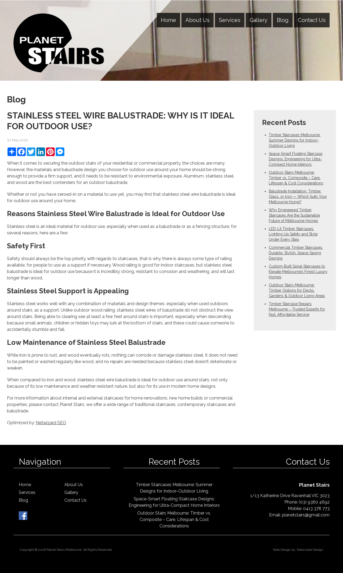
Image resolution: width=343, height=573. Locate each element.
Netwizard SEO (51, 422)
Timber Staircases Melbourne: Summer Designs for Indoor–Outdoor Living (294, 140)
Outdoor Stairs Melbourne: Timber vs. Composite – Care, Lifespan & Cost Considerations (296, 177)
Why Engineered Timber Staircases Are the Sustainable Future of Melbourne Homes (294, 215)
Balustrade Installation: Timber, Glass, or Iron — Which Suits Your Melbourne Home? (298, 196)
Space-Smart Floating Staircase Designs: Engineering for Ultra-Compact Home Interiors (295, 159)
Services (229, 20)
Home (168, 20)
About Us (197, 20)
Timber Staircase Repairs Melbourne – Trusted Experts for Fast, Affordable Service (297, 309)
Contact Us (312, 20)
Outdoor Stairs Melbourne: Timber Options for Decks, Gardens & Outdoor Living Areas (297, 290)
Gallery (258, 20)
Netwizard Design (310, 550)
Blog (283, 20)
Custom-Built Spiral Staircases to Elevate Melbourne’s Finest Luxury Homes (298, 271)
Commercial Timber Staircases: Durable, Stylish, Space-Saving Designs (296, 252)
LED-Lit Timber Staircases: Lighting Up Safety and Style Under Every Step (293, 234)
